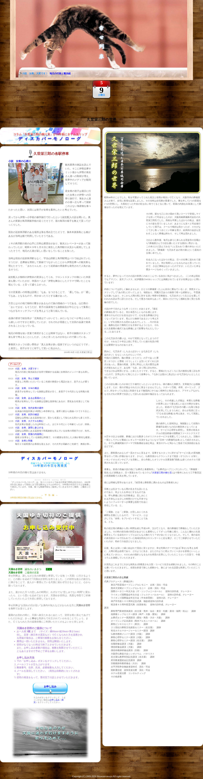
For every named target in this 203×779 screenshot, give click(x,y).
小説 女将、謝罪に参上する (29, 427)
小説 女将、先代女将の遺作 (29, 408)
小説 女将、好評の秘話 (27, 414)
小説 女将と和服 (23, 440)
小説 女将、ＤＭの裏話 (27, 388)
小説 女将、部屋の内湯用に (29, 434)
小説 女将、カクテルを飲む (29, 421)
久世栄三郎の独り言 (162, 472)
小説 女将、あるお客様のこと (30, 398)
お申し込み (50, 686)
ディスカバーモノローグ (50, 138)
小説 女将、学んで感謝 (27, 378)
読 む (49, 569)
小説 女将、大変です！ (27, 368)
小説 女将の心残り (19, 161)
